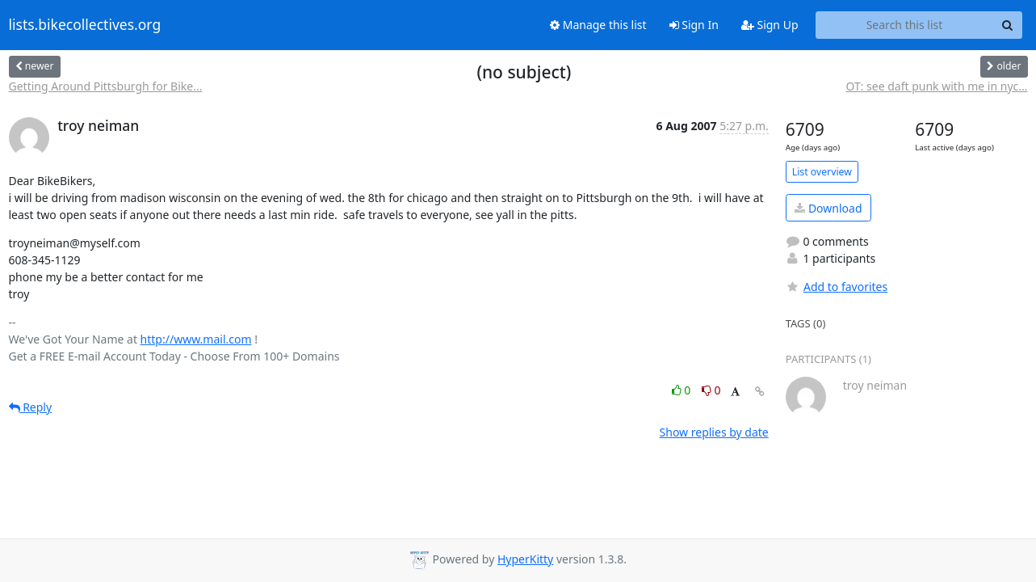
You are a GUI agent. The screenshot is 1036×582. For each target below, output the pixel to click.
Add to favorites (836, 286)
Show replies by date (714, 432)
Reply (30, 407)
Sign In (694, 24)
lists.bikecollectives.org (85, 25)
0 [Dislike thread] (711, 390)
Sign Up (770, 24)
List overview (822, 172)
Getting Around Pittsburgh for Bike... (106, 86)
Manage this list (598, 24)
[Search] (1007, 25)
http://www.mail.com (196, 339)
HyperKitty (525, 559)
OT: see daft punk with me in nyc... (936, 86)
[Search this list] (905, 25)
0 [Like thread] (683, 390)
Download (828, 208)
